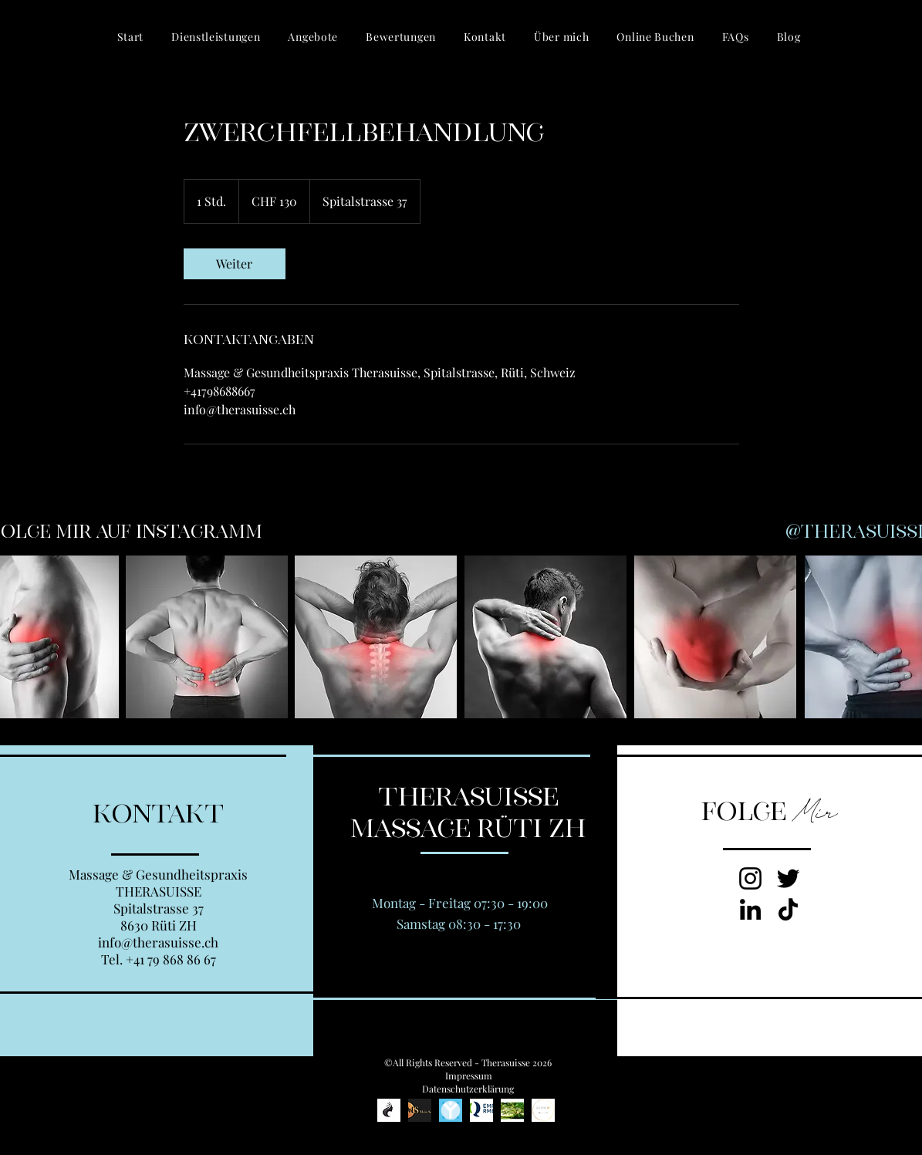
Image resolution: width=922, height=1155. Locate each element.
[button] (216, 37)
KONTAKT (158, 814)
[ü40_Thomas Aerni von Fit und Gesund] (512, 1110)
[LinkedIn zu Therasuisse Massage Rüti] (750, 909)
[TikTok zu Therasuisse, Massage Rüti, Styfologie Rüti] (788, 909)
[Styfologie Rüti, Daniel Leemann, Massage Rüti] (450, 1110)
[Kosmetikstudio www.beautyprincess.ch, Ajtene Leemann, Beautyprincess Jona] (388, 1110)
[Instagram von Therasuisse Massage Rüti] (750, 878)
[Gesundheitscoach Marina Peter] (543, 1110)
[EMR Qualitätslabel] (481, 1110)
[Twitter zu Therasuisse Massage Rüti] (788, 878)
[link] (234, 263)
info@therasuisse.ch (158, 942)
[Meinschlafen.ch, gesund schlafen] (419, 1110)
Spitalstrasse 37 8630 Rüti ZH (158, 917)
